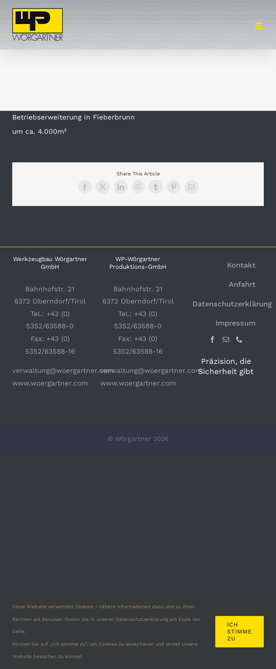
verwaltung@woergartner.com (63, 370)
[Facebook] (212, 339)
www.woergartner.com (50, 383)
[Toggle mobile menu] (259, 26)
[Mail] (226, 339)
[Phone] (239, 339)
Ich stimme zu (239, 631)
